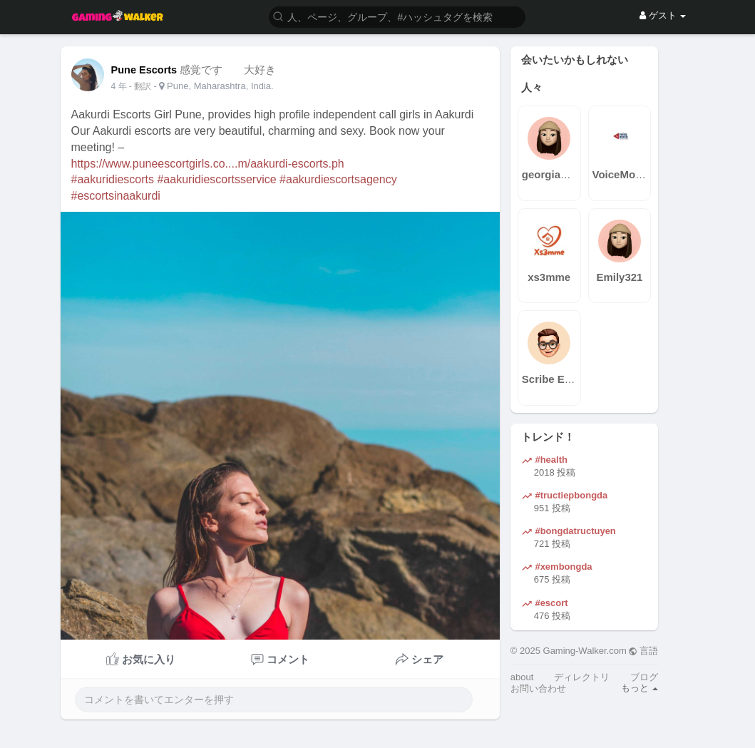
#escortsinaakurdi (115, 196)
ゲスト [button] (663, 15)
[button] (397, 16)
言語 (643, 650)
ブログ (644, 677)
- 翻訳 (141, 86)
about (522, 677)
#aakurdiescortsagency (338, 179)
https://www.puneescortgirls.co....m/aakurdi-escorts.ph (207, 164)
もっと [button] (640, 687)
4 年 (119, 86)
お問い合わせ (538, 688)
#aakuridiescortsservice (216, 179)
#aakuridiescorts (113, 179)
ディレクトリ (582, 677)
